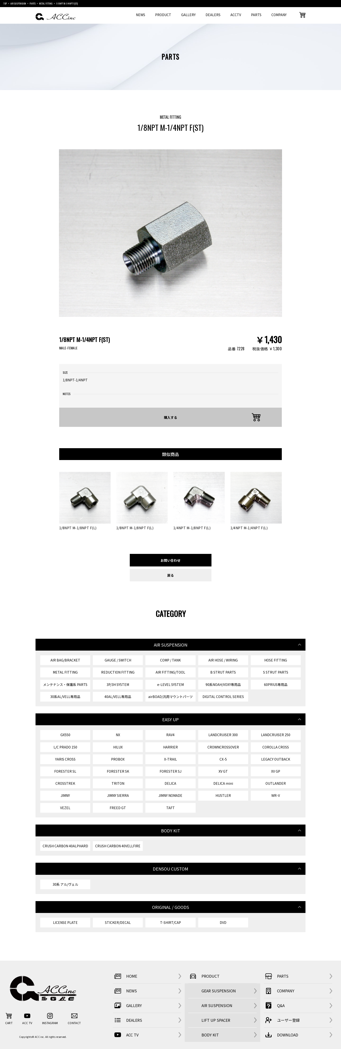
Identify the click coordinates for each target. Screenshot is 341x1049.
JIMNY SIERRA (118, 795)
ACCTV (235, 14)
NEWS (140, 14)
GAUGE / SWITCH (118, 660)
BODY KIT (210, 1035)
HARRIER (170, 747)
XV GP (275, 771)
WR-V (275, 795)
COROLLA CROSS (275, 747)
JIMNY (65, 795)
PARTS (256, 14)
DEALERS (213, 14)
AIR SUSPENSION (217, 1005)
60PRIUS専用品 (275, 684)
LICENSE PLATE (65, 922)
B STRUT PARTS (223, 672)
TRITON (118, 783)
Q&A (274, 1005)
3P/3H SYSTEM (118, 684)
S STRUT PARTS (275, 672)
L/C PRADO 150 (65, 747)
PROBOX (118, 759)
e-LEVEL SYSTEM (170, 684)
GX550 (65, 734)
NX (118, 734)
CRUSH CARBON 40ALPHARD (65, 846)
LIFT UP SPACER (216, 1020)
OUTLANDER (275, 783)
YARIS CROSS (65, 759)
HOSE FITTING (275, 660)
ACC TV (126, 1035)
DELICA (170, 783)
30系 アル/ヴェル (65, 884)
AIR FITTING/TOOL (170, 672)
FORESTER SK (118, 771)
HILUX (118, 747)
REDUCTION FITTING (118, 672)
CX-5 (223, 759)
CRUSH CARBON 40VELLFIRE (117, 846)
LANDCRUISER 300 (223, 734)
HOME (125, 976)
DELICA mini (223, 783)
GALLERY (188, 14)
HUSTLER (223, 795)
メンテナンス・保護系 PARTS (65, 684)
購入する (170, 417)
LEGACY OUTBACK (275, 759)
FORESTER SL (65, 771)
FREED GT (118, 807)
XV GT (223, 771)
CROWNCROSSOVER (223, 747)
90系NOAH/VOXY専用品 (223, 684)
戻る (170, 575)
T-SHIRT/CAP (170, 922)
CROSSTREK (65, 783)
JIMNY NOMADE (170, 795)
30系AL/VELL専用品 (65, 696)
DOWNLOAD (281, 1035)
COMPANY (279, 14)
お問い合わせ (170, 560)
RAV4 (170, 734)
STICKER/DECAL (118, 922)
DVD (223, 922)
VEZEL (65, 807)
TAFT (170, 807)
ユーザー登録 (282, 1020)
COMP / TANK (170, 660)
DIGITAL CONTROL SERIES (223, 696)
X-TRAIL (170, 759)
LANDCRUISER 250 (275, 734)
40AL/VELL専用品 (117, 696)
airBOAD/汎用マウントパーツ (170, 696)
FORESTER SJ (170, 771)
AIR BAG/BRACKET (65, 660)
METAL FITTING (65, 672)
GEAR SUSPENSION (219, 991)
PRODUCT (163, 14)
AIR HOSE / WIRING (223, 660)
